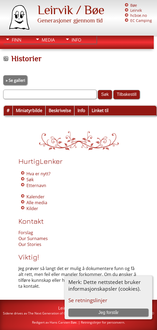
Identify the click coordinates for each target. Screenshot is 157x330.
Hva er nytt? (38, 174)
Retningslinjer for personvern (102, 322)
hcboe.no (138, 15)
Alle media (36, 203)
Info (76, 40)
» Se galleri (15, 80)
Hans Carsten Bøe (63, 322)
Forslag (25, 233)
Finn (16, 40)
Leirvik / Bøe (70, 10)
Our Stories (29, 244)
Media (48, 40)
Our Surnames (33, 238)
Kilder (32, 208)
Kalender (35, 197)
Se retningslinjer (87, 300)
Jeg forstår (109, 312)
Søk (30, 180)
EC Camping (141, 20)
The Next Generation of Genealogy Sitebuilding (63, 313)
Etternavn (36, 185)
